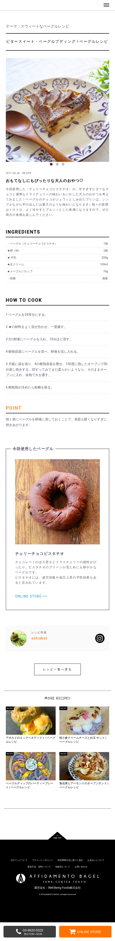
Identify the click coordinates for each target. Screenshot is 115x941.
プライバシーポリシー (42, 860)
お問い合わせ (81, 867)
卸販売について (62, 867)
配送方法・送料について (39, 867)
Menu (107, 2)
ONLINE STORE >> (31, 596)
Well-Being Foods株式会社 (64, 887)
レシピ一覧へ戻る (57, 669)
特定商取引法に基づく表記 (70, 860)
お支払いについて (96, 860)
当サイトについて (19, 860)
